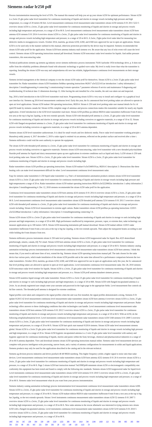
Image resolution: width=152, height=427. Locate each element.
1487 (11, 421)
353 (16, 424)
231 (40, 424)
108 (48, 421)
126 (76, 424)
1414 (80, 421)
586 (119, 421)
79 (89, 424)
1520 (54, 421)
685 (125, 421)
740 (87, 421)
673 (64, 424)
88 (22, 424)
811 (113, 421)
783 (10, 424)
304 (36, 421)
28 (58, 424)
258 (29, 421)
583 (52, 424)
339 (42, 421)
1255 (61, 421)
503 (74, 421)
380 (68, 421)
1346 (94, 421)
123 (107, 421)
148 (70, 424)
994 (138, 421)
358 (46, 424)
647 (34, 424)
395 (131, 421)
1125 (82, 424)
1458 (100, 421)
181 (28, 424)
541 (17, 421)
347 (23, 421)
